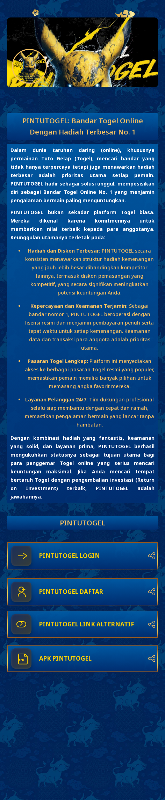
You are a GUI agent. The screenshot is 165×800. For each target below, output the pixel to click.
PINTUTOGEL (26, 183)
